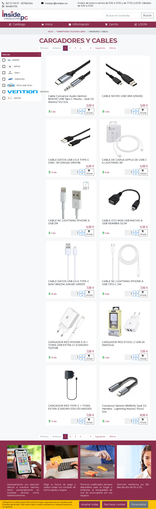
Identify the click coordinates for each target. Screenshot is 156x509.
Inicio (47, 24)
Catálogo (17, 24)
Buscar (147, 15)
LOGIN (140, 24)
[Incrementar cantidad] (82, 109)
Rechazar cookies (114, 504)
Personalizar (138, 504)
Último (112, 48)
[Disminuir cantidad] (82, 112)
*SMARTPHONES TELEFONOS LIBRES (70, 31)
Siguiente (100, 48)
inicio (50, 31)
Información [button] (79, 24)
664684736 (9, 6)
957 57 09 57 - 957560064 (17, 3)
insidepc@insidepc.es (54, 3)
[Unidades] (78, 111)
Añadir (89, 111)
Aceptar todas (89, 504)
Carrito (111, 24)
